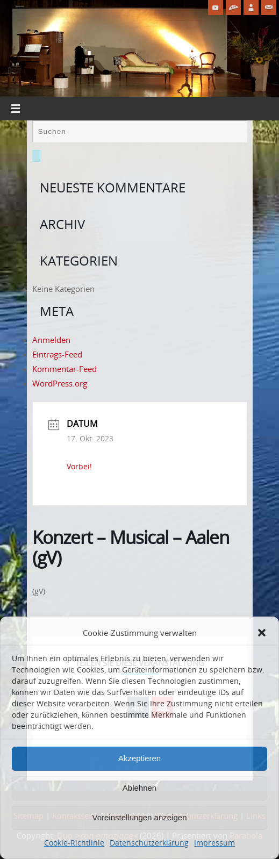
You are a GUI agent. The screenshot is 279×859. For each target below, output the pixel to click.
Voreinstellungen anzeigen (139, 817)
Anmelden (51, 339)
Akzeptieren (139, 758)
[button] (261, 632)
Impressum (214, 842)
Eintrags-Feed (57, 354)
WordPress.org (59, 383)
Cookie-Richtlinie (74, 842)
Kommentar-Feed (64, 368)
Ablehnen (139, 787)
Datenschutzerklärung (149, 842)
